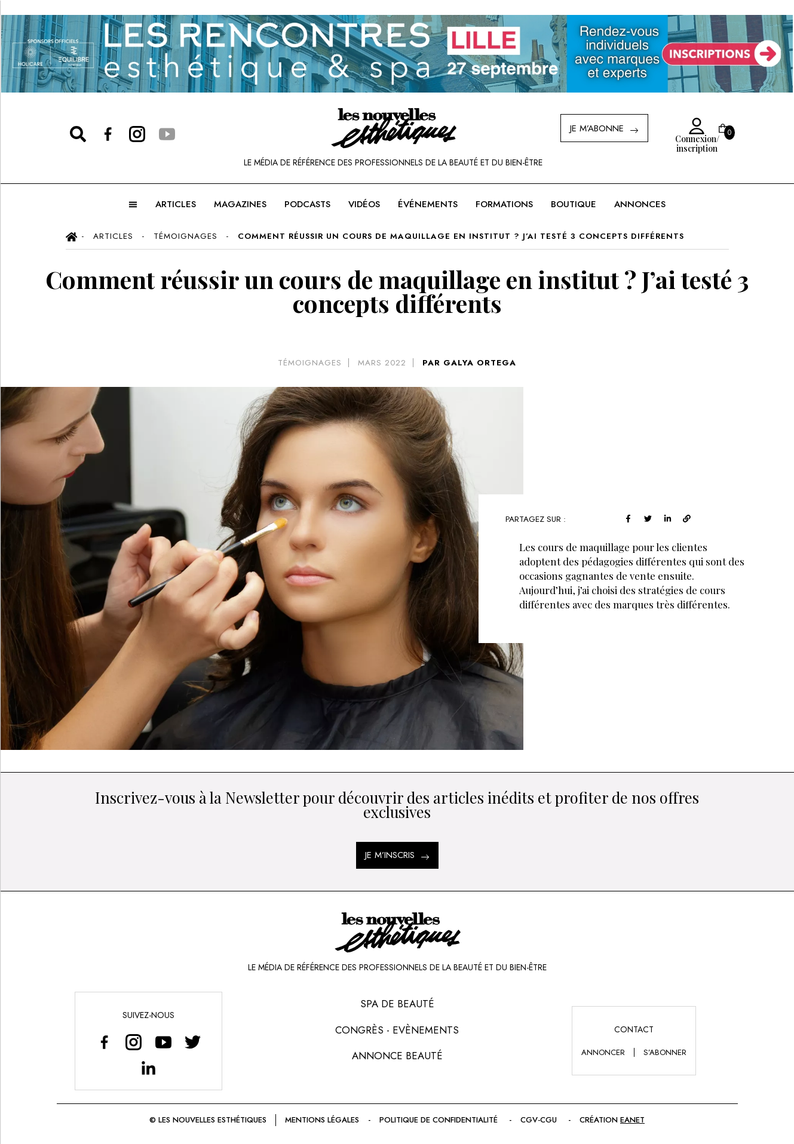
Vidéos (364, 204)
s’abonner (664, 1052)
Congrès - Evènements (397, 1030)
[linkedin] (670, 517)
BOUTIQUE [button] (573, 204)
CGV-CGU (539, 1119)
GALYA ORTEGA (479, 362)
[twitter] (651, 517)
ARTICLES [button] (175, 204)
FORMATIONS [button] (504, 204)
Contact (634, 1029)
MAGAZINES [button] (240, 204)
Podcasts (307, 204)
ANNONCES (640, 204)
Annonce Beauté (397, 1055)
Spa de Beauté (397, 1004)
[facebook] (631, 517)
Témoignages (310, 362)
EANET (632, 1119)
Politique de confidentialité (439, 1119)
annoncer (603, 1052)
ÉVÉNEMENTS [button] (428, 204)
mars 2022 (382, 362)
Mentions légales (322, 1119)
